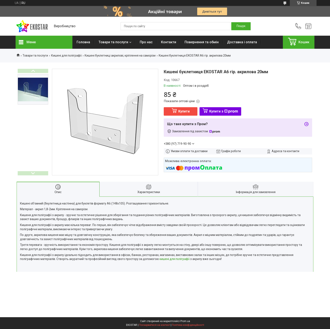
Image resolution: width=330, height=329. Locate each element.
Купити (184, 111)
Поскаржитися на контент (154, 325)
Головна (83, 42)
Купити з (223, 111)
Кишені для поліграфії (66, 55)
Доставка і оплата (242, 42)
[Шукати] (241, 26)
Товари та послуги (113, 42)
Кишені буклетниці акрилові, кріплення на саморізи (120, 55)
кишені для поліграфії (175, 259)
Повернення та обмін (202, 42)
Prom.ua (185, 321)
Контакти (168, 42)
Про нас (146, 42)
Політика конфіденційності (188, 325)
